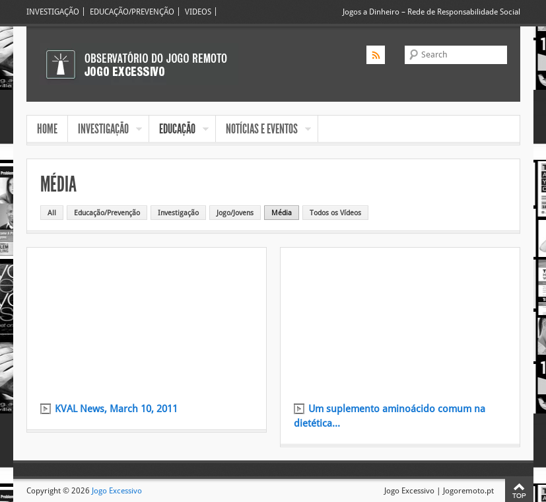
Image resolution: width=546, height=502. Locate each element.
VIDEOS (198, 11)
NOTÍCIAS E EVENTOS (263, 130)
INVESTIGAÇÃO (52, 11)
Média (281, 213)
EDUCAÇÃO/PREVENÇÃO (132, 11)
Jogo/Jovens (235, 213)
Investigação (178, 213)
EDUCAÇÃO (179, 130)
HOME (47, 129)
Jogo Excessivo (117, 490)
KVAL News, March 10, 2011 (116, 409)
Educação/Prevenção (107, 213)
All (52, 213)
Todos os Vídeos (335, 213)
